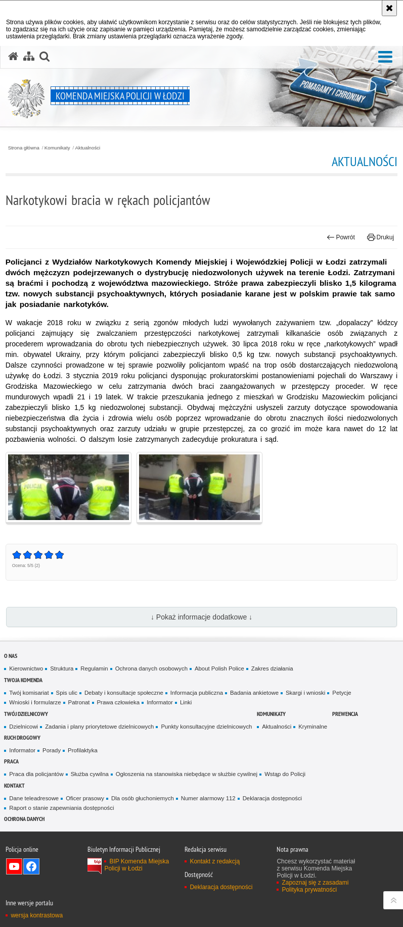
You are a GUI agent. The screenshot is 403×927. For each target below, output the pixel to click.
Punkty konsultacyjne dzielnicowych (206, 727)
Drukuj (380, 237)
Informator (160, 702)
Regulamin (94, 668)
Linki (186, 702)
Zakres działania (272, 668)
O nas (10, 655)
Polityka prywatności (309, 889)
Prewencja (345, 713)
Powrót (341, 237)
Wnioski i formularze (35, 702)
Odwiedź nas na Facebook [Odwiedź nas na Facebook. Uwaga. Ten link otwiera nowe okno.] (31, 866)
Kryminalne (312, 727)
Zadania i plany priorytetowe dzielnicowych (99, 727)
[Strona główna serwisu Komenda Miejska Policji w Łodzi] (13, 56)
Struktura (61, 668)
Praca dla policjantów (36, 774)
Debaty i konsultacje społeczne (123, 693)
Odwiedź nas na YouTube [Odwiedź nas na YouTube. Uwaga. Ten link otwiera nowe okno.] (14, 866)
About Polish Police (219, 668)
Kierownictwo (26, 668)
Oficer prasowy (85, 798)
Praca (11, 761)
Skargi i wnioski (305, 693)
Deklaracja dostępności (272, 798)
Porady (51, 750)
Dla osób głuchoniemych (142, 798)
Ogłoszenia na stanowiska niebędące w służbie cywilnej (186, 774)
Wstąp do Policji (284, 774)
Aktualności (88, 147)
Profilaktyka (83, 750)
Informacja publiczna (196, 693)
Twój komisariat (29, 693)
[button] (385, 57)
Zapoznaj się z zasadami (315, 882)
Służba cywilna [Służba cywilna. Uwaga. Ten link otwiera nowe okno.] (90, 774)
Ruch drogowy (22, 737)
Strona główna (23, 147)
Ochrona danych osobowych (151, 668)
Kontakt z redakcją (215, 861)
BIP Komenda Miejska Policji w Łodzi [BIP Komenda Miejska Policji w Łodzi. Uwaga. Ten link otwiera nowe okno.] (136, 865)
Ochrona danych (24, 818)
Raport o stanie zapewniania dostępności (61, 808)
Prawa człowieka (118, 702)
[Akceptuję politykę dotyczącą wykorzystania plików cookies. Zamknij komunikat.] (389, 8)
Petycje (341, 693)
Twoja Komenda (23, 680)
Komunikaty (57, 147)
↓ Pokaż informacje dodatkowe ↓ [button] (201, 617)
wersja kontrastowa (37, 915)
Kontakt (14, 785)
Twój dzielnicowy (26, 713)
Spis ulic (66, 693)
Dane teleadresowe (34, 798)
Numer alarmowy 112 (208, 798)
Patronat (79, 702)
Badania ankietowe (254, 693)
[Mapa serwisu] (28, 56)
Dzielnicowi (23, 727)
